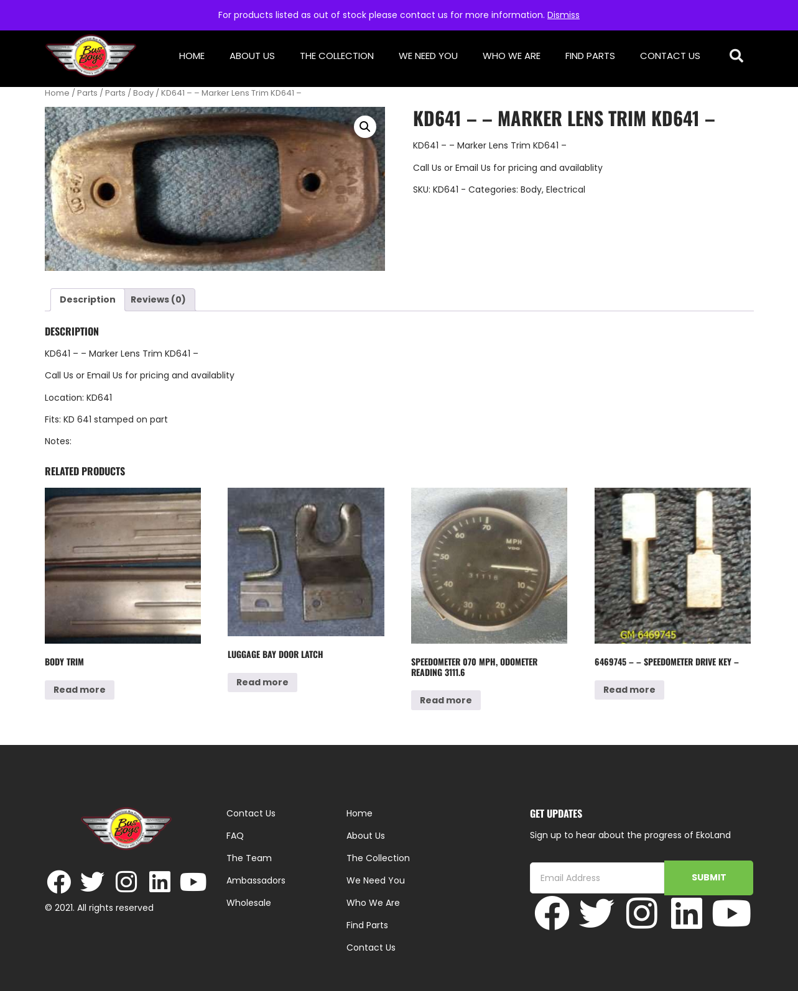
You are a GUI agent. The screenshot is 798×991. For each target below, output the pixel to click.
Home (192, 55)
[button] (736, 56)
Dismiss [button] (563, 15)
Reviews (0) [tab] (158, 299)
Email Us (474, 168)
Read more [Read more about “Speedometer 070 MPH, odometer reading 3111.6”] (446, 700)
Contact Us (670, 55)
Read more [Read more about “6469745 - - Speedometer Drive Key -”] (629, 689)
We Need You (428, 55)
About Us (252, 55)
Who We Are (512, 55)
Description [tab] (88, 299)
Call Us (427, 168)
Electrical (565, 189)
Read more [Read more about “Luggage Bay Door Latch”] (262, 682)
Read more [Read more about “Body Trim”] (79, 689)
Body (143, 93)
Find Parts (590, 55)
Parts (87, 93)
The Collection (337, 55)
